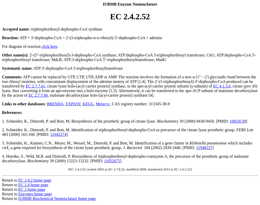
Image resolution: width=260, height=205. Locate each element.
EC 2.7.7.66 (38, 95)
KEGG (88, 104)
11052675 (112, 161)
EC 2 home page (31, 189)
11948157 (204, 147)
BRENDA (55, 104)
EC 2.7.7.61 (35, 86)
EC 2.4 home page (33, 185)
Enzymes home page (35, 194)
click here (50, 46)
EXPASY (73, 104)
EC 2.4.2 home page (34, 180)
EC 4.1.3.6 (221, 86)
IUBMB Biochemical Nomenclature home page (57, 198)
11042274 (58, 134)
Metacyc (103, 104)
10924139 (238, 121)
